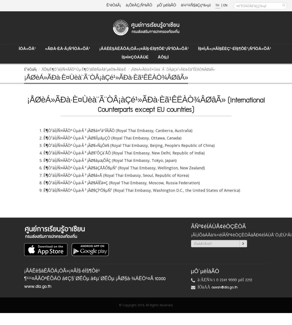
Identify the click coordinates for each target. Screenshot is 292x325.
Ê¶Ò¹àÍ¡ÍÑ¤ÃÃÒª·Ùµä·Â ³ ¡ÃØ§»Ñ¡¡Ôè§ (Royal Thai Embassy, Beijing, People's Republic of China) (129, 145)
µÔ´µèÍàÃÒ (166, 5)
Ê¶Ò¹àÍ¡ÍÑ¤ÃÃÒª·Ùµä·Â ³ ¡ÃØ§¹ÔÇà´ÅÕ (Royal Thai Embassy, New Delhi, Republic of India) (124, 152)
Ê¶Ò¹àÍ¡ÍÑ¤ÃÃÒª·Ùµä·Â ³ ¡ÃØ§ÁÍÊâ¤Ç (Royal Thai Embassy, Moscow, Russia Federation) (121, 182)
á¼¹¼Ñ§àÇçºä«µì (196, 5)
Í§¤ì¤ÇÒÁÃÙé (135, 57)
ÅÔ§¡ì (163, 57)
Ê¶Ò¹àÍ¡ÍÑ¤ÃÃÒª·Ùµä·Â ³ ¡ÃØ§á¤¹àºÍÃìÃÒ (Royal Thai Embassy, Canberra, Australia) (117, 130)
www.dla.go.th (37, 286)
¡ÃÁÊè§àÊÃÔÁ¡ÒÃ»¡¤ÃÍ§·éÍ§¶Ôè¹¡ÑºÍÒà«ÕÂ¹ (144, 49)
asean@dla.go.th (225, 287)
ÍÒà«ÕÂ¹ (27, 49)
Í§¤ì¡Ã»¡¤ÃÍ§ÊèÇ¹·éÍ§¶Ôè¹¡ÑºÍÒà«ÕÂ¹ (234, 49)
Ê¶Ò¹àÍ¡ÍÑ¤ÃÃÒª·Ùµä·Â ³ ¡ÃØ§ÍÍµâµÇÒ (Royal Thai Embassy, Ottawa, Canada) (112, 138)
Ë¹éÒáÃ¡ (114, 5)
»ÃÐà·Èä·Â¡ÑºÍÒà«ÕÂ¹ (67, 49)
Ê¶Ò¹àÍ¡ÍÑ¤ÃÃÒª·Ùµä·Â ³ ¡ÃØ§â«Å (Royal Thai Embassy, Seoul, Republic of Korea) (116, 175)
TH (217, 5)
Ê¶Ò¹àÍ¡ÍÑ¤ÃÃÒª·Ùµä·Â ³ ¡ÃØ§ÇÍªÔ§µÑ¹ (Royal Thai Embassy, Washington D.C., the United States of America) (141, 190)
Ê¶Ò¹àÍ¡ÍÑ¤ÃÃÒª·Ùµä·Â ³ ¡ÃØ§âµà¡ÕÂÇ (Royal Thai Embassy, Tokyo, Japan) (109, 160)
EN (225, 5)
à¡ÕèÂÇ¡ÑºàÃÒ (139, 5)
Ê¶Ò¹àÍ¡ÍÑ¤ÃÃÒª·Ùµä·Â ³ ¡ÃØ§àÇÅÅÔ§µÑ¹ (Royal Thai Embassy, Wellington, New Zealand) (124, 167)
